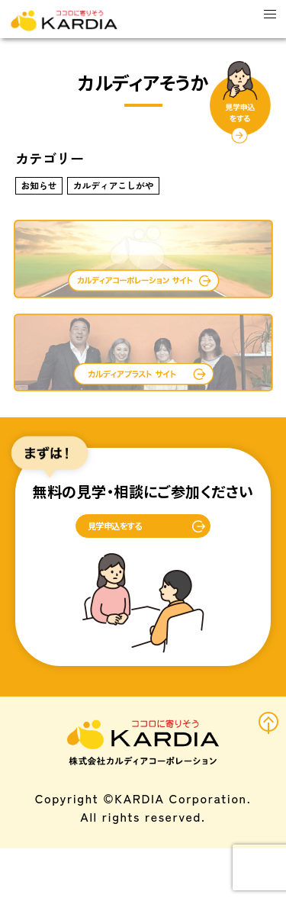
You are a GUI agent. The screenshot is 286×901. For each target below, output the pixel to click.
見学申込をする (103, 569)
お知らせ (51, 204)
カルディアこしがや (161, 204)
